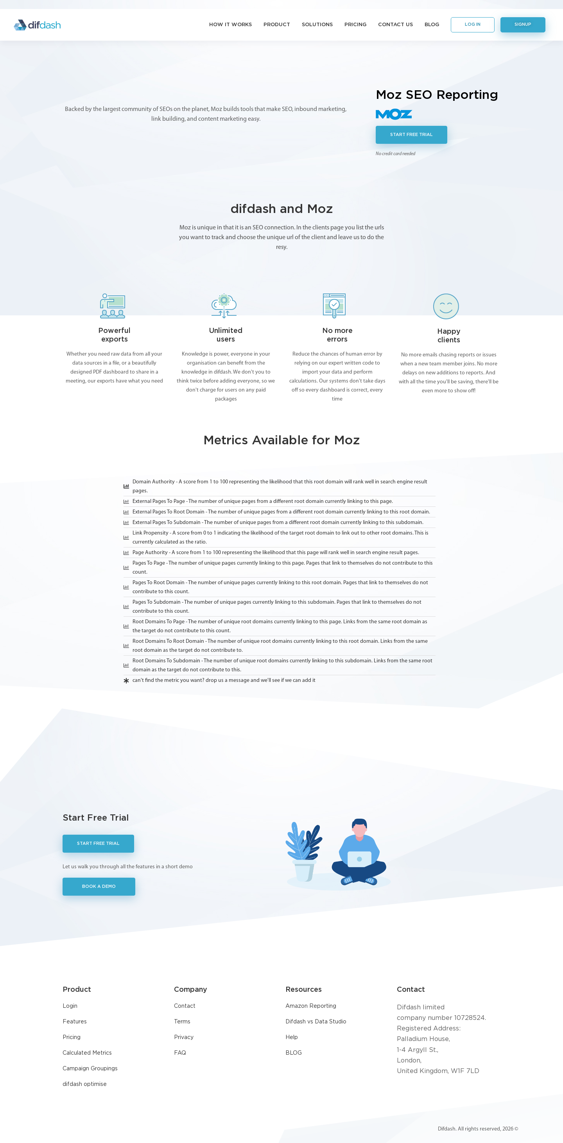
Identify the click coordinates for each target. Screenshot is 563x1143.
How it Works (230, 25)
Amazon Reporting (310, 1006)
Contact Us (395, 25)
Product (277, 25)
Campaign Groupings (90, 1068)
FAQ (180, 1053)
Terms (182, 1022)
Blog (432, 25)
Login (70, 1006)
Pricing (355, 25)
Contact (184, 1006)
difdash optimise (85, 1084)
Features (75, 1022)
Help (291, 1037)
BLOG (293, 1053)
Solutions (317, 25)
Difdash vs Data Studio (315, 1022)
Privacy (184, 1037)
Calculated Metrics (87, 1053)
